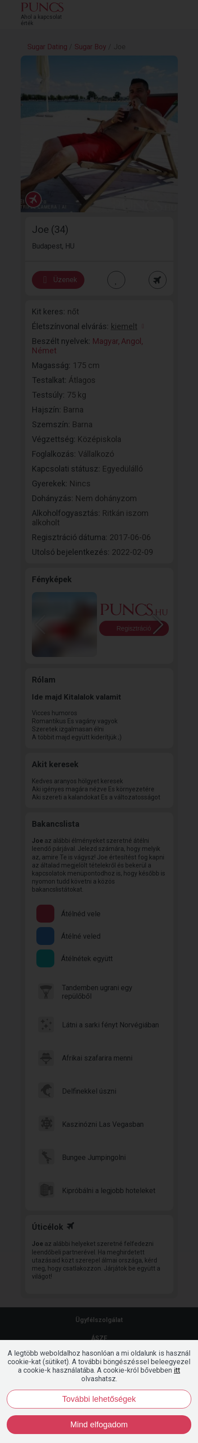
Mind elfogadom (99, 1424)
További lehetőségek (99, 1399)
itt (177, 1370)
